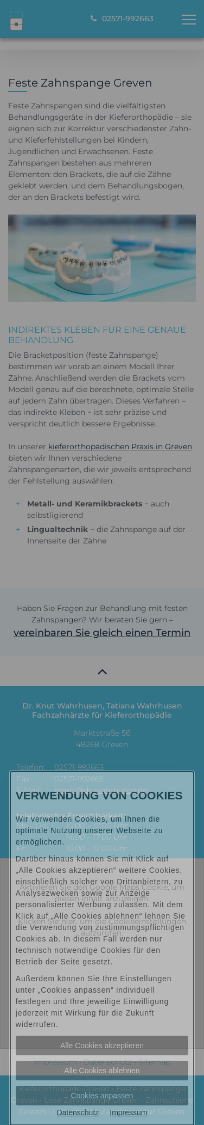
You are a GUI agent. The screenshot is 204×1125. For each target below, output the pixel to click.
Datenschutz (77, 1112)
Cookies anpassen (102, 1095)
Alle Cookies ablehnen (101, 1070)
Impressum (128, 1112)
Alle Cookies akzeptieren (102, 1045)
